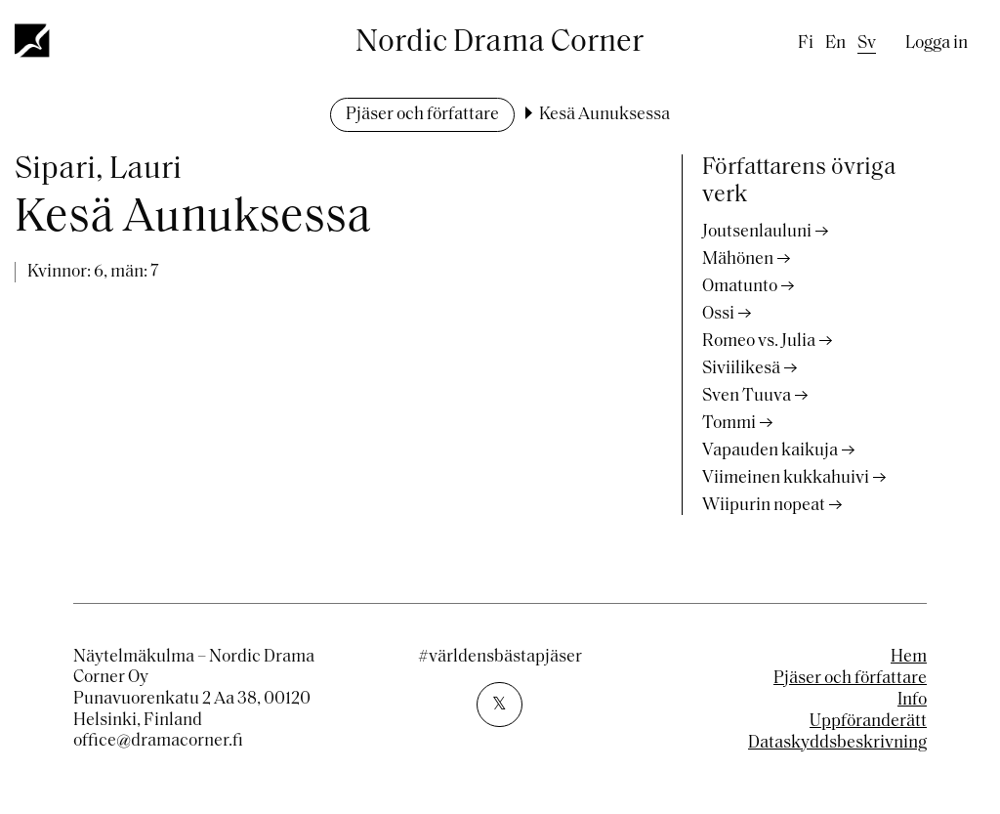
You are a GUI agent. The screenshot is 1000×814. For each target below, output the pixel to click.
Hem (909, 657)
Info (912, 700)
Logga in (936, 43)
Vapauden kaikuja (770, 451)
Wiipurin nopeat (763, 505)
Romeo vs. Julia (758, 341)
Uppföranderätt (868, 721)
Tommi (729, 423)
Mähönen (737, 259)
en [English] (835, 43)
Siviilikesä (741, 369)
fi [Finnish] (805, 43)
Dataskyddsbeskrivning (837, 743)
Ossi (718, 314)
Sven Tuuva (746, 396)
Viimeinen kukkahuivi (785, 478)
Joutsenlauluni (757, 232)
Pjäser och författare (422, 115)
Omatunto (739, 287)
